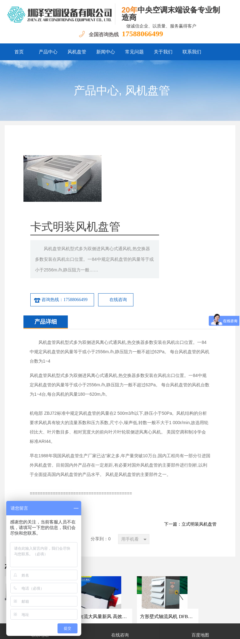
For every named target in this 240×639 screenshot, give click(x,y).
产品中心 (48, 51)
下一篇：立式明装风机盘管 (190, 443)
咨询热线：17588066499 (126, 218)
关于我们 (163, 51)
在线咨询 (183, 218)
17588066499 (142, 34)
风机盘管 (77, 51)
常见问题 (134, 51)
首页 (19, 51)
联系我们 (191, 51)
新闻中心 (105, 51)
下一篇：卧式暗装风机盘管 (49, 443)
